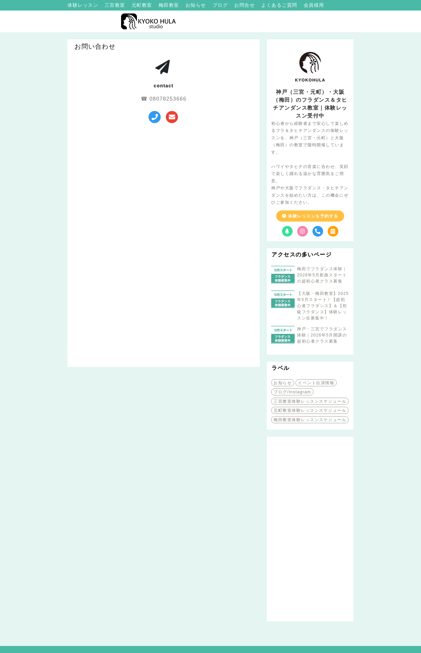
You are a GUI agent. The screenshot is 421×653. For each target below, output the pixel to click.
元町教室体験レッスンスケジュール (310, 410)
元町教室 (143, 5)
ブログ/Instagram (292, 392)
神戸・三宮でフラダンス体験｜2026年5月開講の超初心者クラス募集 (322, 334)
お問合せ (245, 5)
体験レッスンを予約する (310, 216)
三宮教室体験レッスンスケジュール (310, 401)
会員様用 (314, 5)
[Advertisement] (310, 529)
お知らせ (197, 5)
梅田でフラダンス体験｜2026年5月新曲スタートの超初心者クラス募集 (322, 274)
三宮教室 (116, 5)
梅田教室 (170, 5)
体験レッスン (83, 5)
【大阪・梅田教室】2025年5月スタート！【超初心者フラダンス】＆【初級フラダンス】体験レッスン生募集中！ (323, 305)
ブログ (221, 5)
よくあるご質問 (280, 5)
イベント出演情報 (316, 382)
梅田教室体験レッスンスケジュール (310, 419)
